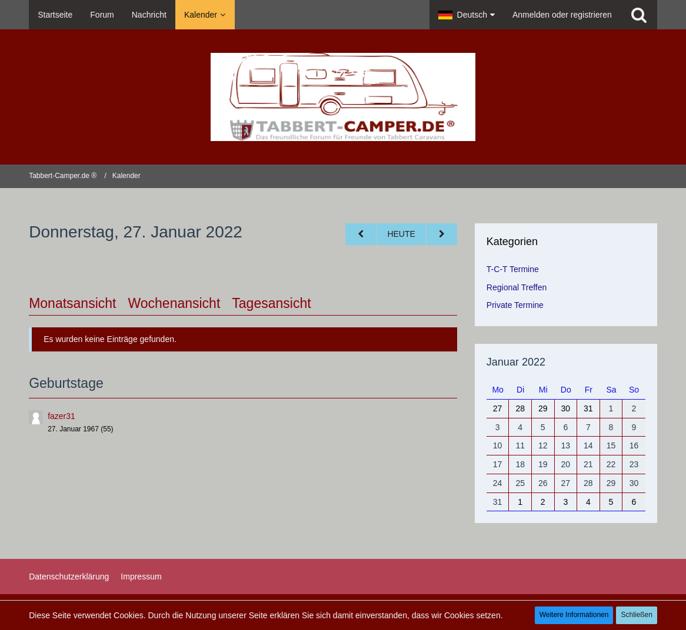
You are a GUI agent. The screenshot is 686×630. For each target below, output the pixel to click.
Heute (401, 234)
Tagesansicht (271, 303)
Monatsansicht (72, 303)
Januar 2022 (516, 362)
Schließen (636, 615)
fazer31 (61, 416)
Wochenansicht (174, 303)
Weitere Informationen (574, 615)
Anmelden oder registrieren (562, 14)
